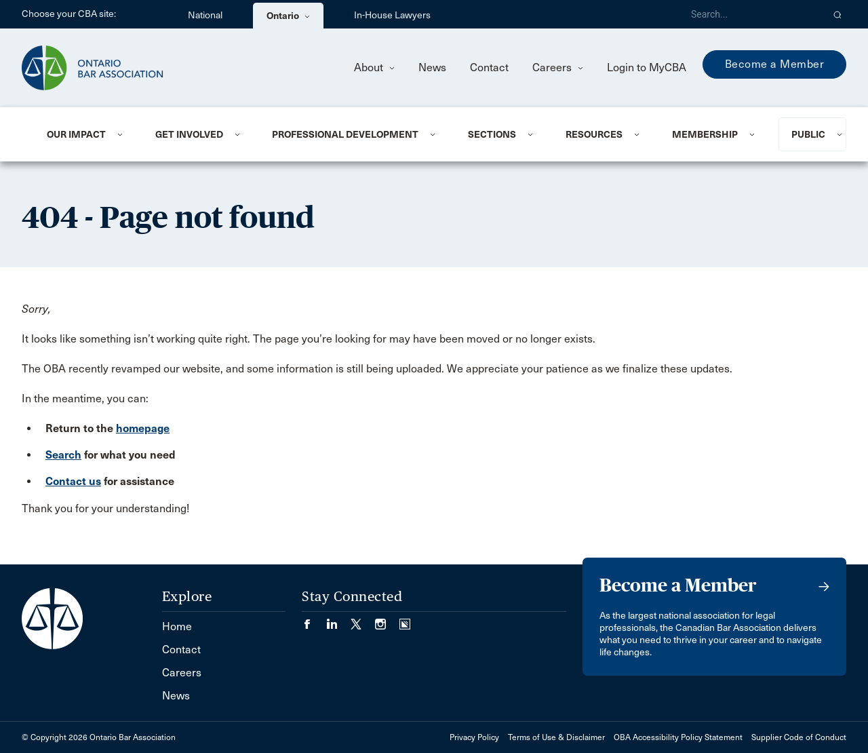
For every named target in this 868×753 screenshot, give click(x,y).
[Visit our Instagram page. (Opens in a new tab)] (387, 619)
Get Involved (189, 134)
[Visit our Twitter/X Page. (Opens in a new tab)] (363, 619)
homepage (143, 428)
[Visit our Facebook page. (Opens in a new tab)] (314, 619)
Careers (557, 67)
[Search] (751, 14)
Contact (489, 67)
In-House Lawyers (392, 15)
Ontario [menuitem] (288, 15)
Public (808, 134)
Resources (594, 134)
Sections (492, 134)
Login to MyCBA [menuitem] (646, 67)
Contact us (73, 481)
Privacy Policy (474, 737)
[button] (837, 14)
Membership (705, 134)
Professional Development (345, 134)
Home (177, 626)
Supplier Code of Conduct (798, 737)
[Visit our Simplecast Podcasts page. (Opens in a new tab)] (404, 619)
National (205, 15)
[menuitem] (84, 134)
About (374, 67)
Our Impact (76, 134)
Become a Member (775, 64)
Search (63, 454)
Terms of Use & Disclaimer (556, 737)
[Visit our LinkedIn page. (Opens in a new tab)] (338, 619)
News (432, 67)
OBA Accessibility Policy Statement (678, 737)
